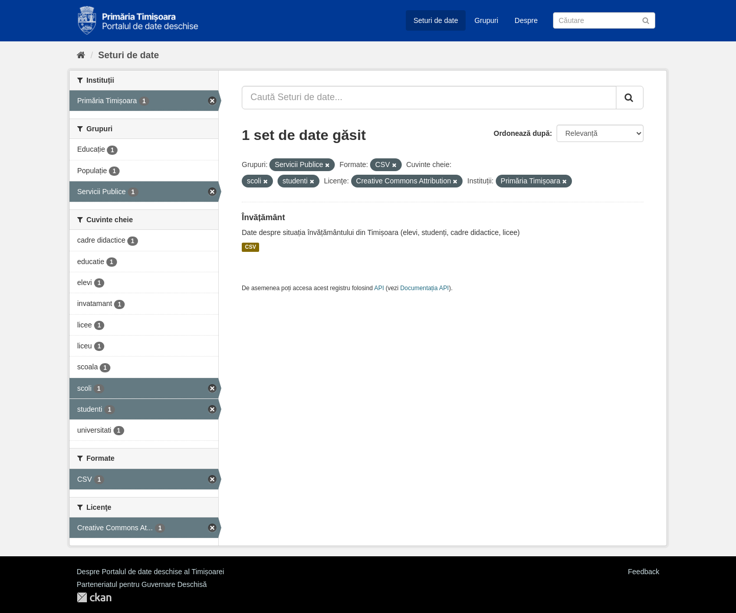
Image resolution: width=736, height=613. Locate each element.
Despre (526, 20)
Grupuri (486, 20)
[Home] (81, 55)
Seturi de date (435, 20)
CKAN (94, 597)
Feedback (643, 572)
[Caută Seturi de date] (604, 20)
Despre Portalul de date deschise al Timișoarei (150, 572)
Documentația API (424, 288)
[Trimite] (645, 19)
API (379, 288)
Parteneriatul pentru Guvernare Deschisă (141, 584)
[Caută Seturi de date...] (429, 97)
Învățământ (263, 217)
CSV (250, 247)
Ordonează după (522, 133)
